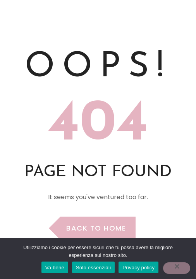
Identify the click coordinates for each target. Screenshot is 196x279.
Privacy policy (138, 267)
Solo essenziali (93, 267)
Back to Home (96, 228)
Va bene (54, 267)
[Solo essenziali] (176, 268)
